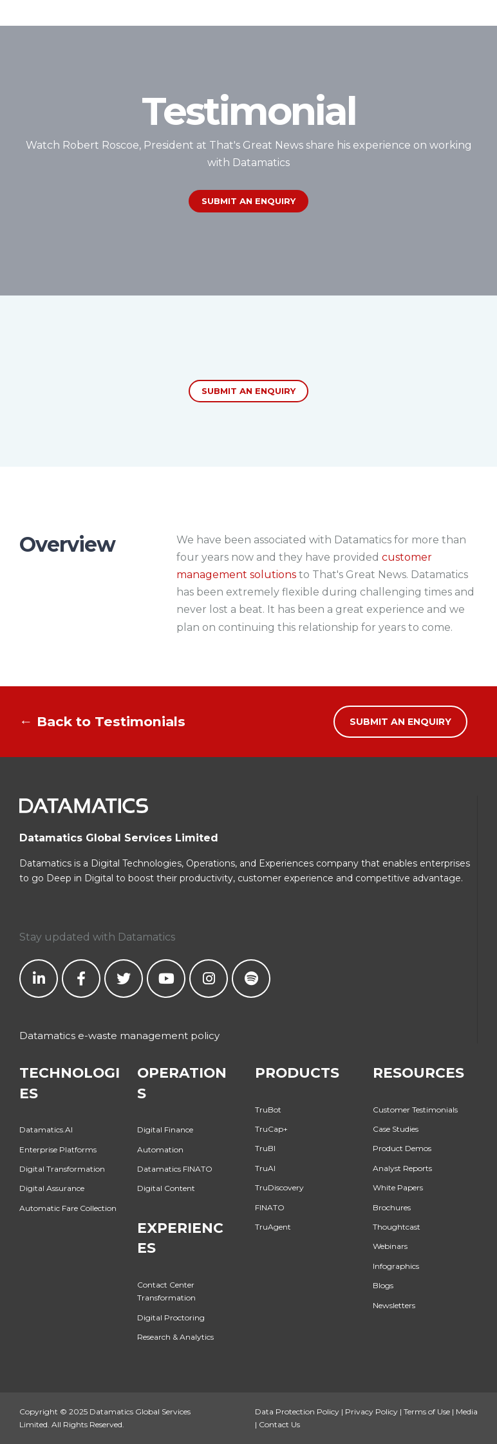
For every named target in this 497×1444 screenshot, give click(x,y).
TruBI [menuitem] (265, 1148)
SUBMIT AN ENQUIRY (248, 201)
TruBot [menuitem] (268, 1109)
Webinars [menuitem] (390, 1246)
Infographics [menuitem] (396, 1266)
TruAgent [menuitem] (273, 1227)
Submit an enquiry (248, 391)
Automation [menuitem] (160, 1149)
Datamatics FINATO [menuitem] (174, 1169)
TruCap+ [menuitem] (271, 1129)
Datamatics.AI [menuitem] (46, 1129)
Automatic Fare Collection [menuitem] (68, 1208)
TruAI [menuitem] (265, 1168)
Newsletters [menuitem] (394, 1305)
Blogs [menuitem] (383, 1285)
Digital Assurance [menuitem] (51, 1188)
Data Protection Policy (297, 1411)
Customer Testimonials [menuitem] (415, 1109)
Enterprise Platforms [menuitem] (58, 1149)
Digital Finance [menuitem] (165, 1129)
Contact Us (279, 1424)
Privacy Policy (371, 1411)
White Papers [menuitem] (398, 1187)
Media (467, 1411)
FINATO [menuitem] (270, 1207)
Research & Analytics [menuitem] (175, 1337)
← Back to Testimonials (102, 721)
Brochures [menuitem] (392, 1207)
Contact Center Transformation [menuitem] (166, 1291)
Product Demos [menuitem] (402, 1148)
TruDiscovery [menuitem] (279, 1187)
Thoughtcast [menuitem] (396, 1227)
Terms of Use (427, 1411)
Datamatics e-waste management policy (119, 1035)
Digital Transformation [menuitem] (62, 1169)
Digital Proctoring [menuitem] (171, 1317)
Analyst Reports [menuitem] (402, 1168)
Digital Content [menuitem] (166, 1188)
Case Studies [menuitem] (395, 1129)
